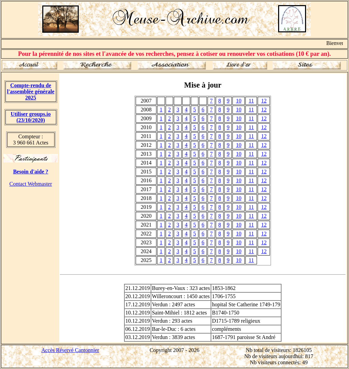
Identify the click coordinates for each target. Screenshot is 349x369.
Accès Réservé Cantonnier (70, 350)
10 (238, 101)
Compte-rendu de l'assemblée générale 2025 (30, 91)
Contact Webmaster (30, 184)
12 (264, 101)
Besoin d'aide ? (30, 171)
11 (251, 101)
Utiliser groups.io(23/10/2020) (31, 117)
